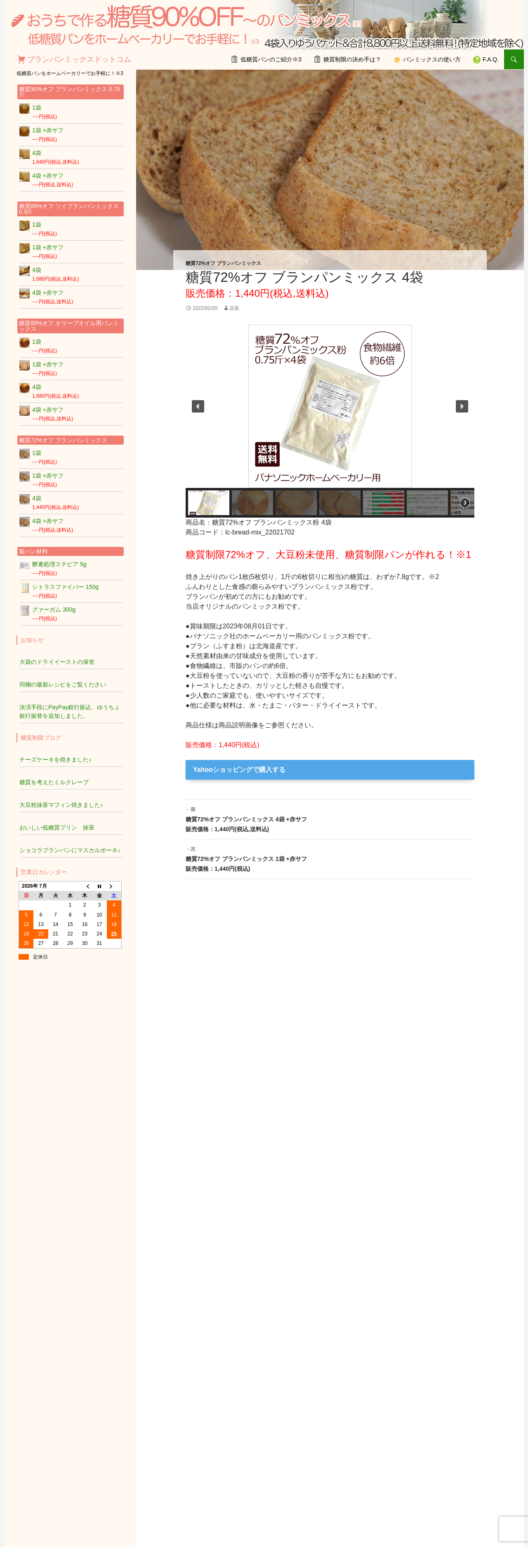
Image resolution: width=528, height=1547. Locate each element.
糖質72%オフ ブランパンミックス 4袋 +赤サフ (330, 818)
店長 (234, 308)
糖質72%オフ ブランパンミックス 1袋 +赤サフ (330, 858)
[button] (198, 406)
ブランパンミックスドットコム (79, 59)
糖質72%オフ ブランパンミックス (223, 263)
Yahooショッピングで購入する (239, 769)
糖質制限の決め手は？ (352, 59)
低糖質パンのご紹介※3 (271, 59)
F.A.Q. (491, 59)
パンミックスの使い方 (432, 59)
